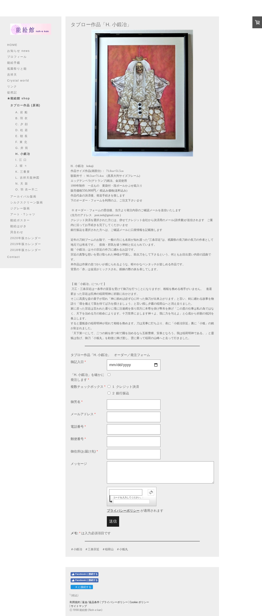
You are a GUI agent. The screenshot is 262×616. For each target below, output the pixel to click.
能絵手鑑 (13, 62)
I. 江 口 (21, 159)
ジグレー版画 (20, 208)
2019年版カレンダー (25, 244)
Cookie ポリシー (139, 602)
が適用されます (135, 510)
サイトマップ (79, 606)
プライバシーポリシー (123, 510)
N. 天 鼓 (21, 183)
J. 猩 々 (21, 165)
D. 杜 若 (21, 130)
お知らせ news (18, 50)
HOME (12, 45)
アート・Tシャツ (22, 214)
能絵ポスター (20, 220)
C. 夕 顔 (21, 124)
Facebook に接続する (84, 574)
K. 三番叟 (22, 171)
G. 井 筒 (21, 148)
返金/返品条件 (90, 602)
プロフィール (17, 56)
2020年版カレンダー (25, 238)
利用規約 (75, 602)
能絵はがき (18, 226)
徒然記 (12, 92)
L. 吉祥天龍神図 (27, 177)
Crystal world (18, 80)
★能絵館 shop (18, 98)
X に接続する (81, 587)
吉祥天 (12, 74)
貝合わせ (16, 232)
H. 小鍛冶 (22, 153)
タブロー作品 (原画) (25, 105)
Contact (13, 257)
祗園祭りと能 (17, 68)
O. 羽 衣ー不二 (26, 189)
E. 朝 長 (21, 136)
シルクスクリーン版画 (26, 202)
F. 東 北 (21, 142)
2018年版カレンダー (25, 250)
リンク (12, 86)
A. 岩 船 (21, 112)
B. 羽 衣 (21, 118)
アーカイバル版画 (23, 196)
